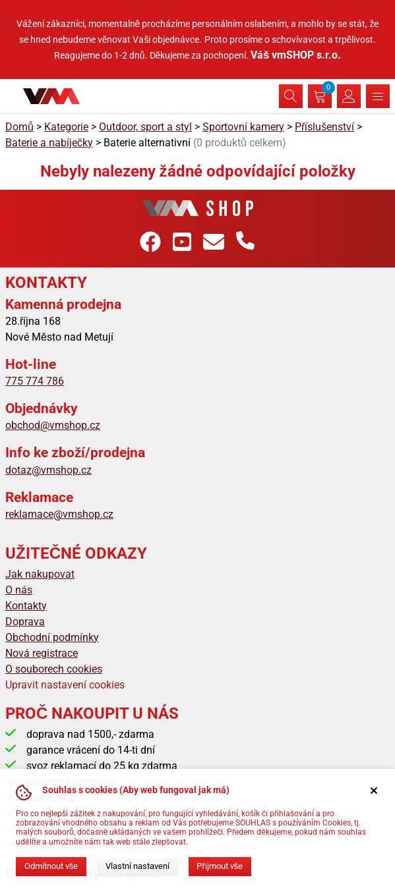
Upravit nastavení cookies (65, 685)
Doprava (25, 621)
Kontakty (26, 605)
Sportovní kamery (243, 127)
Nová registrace (41, 653)
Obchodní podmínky (52, 637)
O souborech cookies (53, 669)
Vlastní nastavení (137, 866)
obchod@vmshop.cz (52, 425)
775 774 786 (34, 381)
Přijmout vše (220, 866)
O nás (18, 590)
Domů (19, 127)
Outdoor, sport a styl (145, 127)
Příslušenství (324, 127)
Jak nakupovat (40, 574)
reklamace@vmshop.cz (59, 514)
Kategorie (66, 127)
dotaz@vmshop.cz (48, 470)
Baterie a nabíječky (49, 142)
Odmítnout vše (51, 866)
